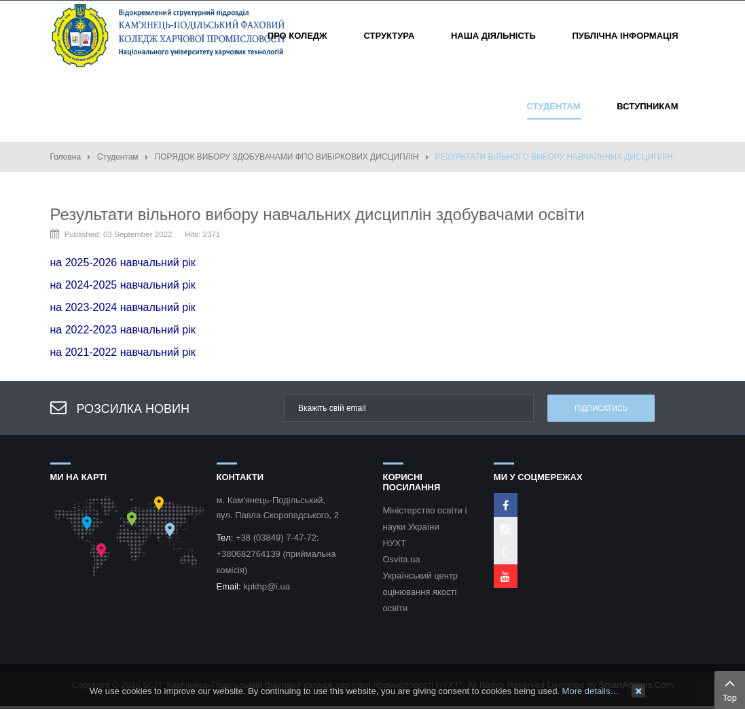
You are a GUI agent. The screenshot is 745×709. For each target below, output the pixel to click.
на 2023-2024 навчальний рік (123, 307)
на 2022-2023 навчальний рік (123, 329)
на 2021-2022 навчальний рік (123, 352)
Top (729, 688)
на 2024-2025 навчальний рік (123, 285)
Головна (65, 157)
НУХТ (394, 543)
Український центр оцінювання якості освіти (420, 591)
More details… (590, 691)
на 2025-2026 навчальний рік (123, 262)
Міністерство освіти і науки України (425, 518)
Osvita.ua (401, 559)
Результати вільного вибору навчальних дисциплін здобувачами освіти (317, 214)
